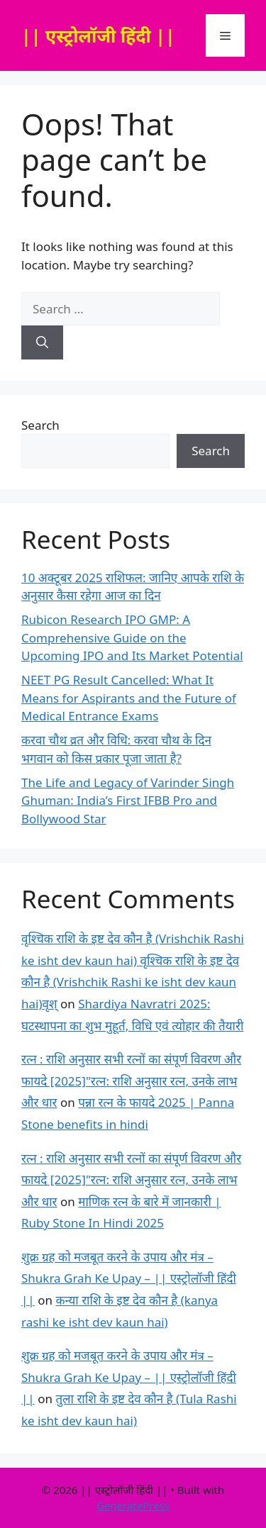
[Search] (42, 342)
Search (40, 425)
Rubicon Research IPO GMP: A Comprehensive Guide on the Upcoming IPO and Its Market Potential (132, 637)
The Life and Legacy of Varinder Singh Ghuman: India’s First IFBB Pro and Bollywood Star (127, 800)
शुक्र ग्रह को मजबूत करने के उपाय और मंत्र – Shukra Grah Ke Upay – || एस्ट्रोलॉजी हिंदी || (128, 1278)
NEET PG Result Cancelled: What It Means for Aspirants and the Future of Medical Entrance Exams (128, 697)
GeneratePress (133, 1505)
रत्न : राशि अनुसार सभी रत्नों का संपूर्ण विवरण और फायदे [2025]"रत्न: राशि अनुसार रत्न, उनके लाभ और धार (131, 1080)
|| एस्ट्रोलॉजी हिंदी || (98, 35)
